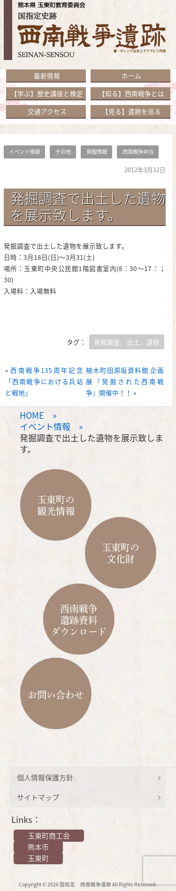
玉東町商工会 (49, 836)
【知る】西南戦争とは (131, 93)
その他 (63, 152)
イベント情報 (24, 152)
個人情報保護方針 (45, 777)
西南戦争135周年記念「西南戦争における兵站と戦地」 (44, 381)
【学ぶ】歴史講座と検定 (47, 93)
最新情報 (47, 75)
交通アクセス (47, 111)
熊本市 (38, 847)
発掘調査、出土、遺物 (127, 342)
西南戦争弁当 (137, 152)
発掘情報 (96, 152)
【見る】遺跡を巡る (131, 111)
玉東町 (38, 858)
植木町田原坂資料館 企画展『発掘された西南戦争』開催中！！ (125, 381)
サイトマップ (38, 797)
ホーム (131, 75)
